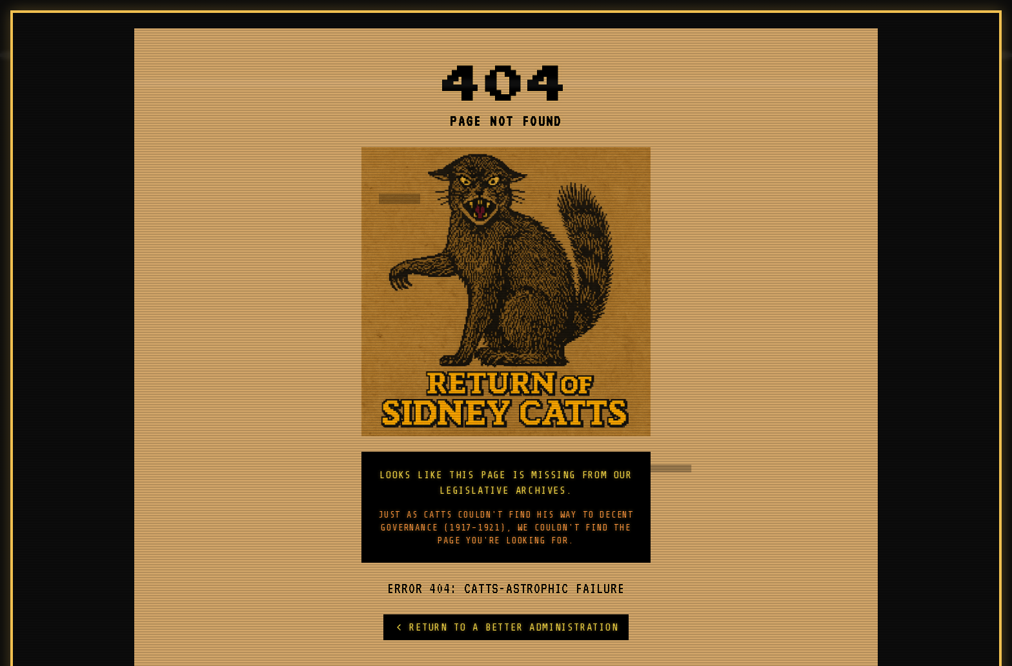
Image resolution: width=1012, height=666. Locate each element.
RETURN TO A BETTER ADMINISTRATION (506, 627)
